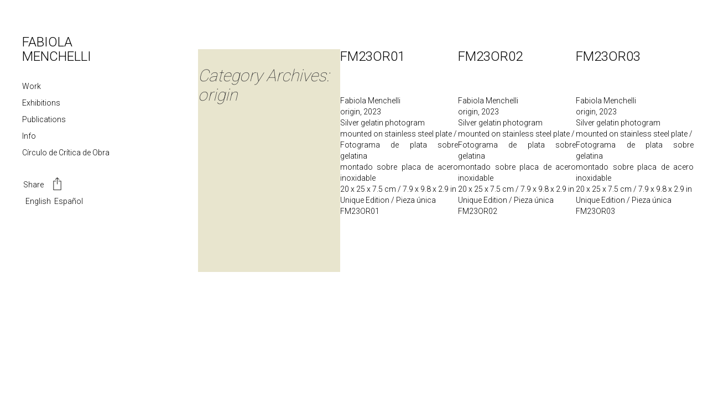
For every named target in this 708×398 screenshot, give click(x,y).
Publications (44, 119)
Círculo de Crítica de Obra (66, 152)
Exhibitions (41, 102)
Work (31, 86)
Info (29, 136)
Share (43, 185)
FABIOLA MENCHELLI (56, 49)
